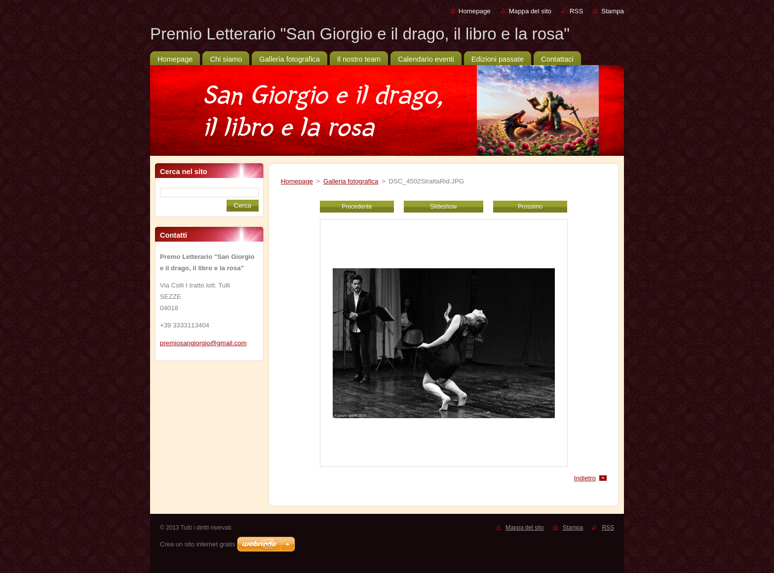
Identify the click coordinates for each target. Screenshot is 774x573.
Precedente (357, 206)
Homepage (475, 11)
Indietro (585, 478)
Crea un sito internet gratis (197, 544)
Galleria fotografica (350, 181)
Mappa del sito (530, 11)
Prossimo (530, 206)
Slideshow (443, 206)
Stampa (612, 11)
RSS (576, 11)
